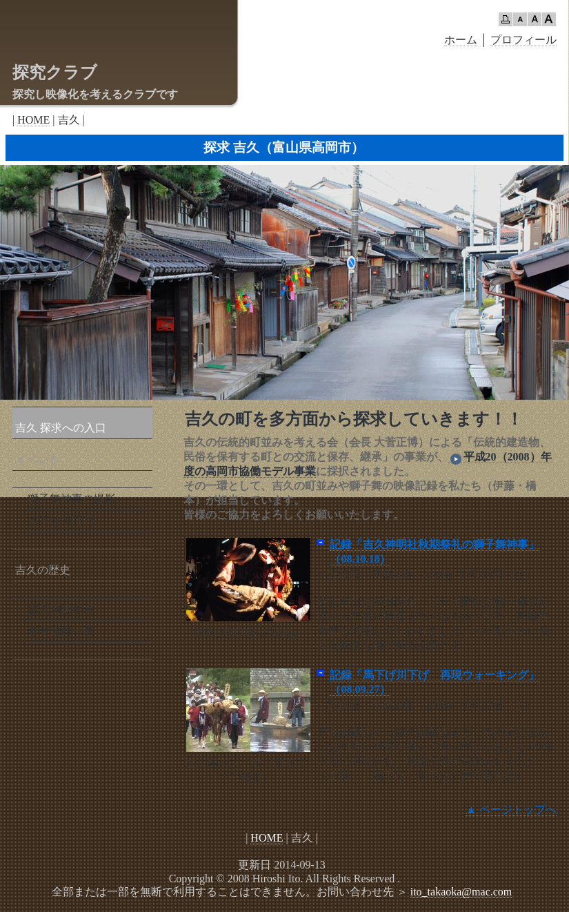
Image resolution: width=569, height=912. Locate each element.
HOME (33, 120)
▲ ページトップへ (511, 809)
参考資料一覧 (61, 631)
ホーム (460, 40)
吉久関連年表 (61, 609)
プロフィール (523, 40)
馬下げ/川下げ (62, 521)
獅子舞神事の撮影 (72, 499)
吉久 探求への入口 (60, 428)
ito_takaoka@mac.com (461, 892)
